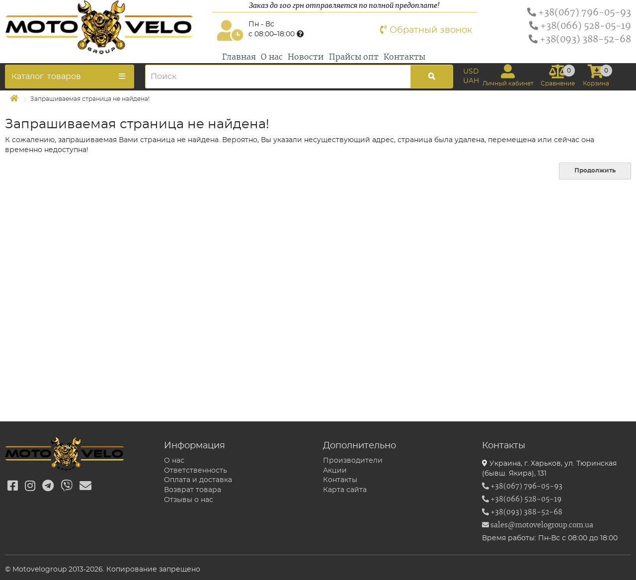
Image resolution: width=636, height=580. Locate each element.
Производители (353, 460)
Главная (239, 57)
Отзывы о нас (188, 500)
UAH (471, 81)
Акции (335, 470)
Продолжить (595, 170)
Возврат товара (192, 490)
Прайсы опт (354, 57)
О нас (272, 57)
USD (471, 71)
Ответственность (195, 470)
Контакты (404, 57)
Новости (306, 57)
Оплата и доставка (198, 480)
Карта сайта (345, 490)
